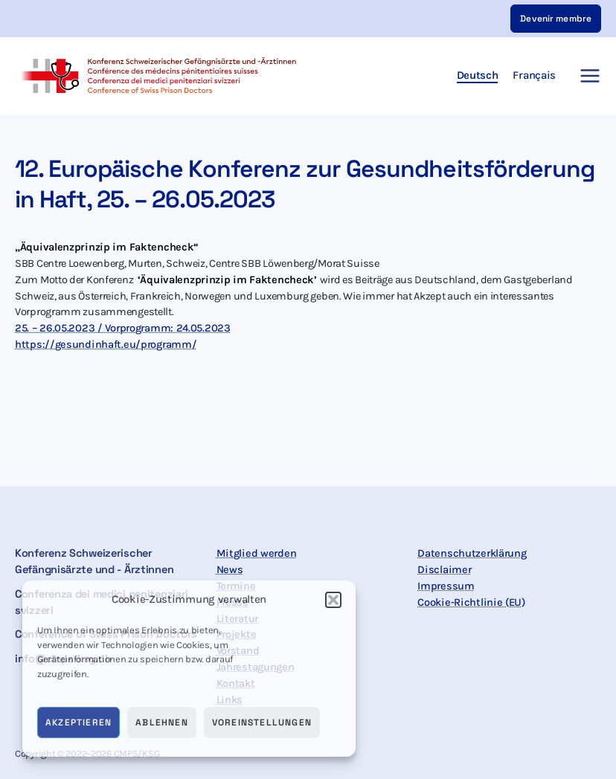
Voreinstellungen (262, 722)
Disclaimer (444, 569)
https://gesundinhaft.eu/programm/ (105, 344)
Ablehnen (161, 722)
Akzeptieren (78, 722)
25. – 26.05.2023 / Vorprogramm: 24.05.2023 (123, 328)
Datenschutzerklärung (471, 553)
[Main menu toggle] (586, 75)
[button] (333, 599)
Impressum (445, 586)
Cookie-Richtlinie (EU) (471, 602)
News (229, 569)
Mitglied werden (256, 553)
